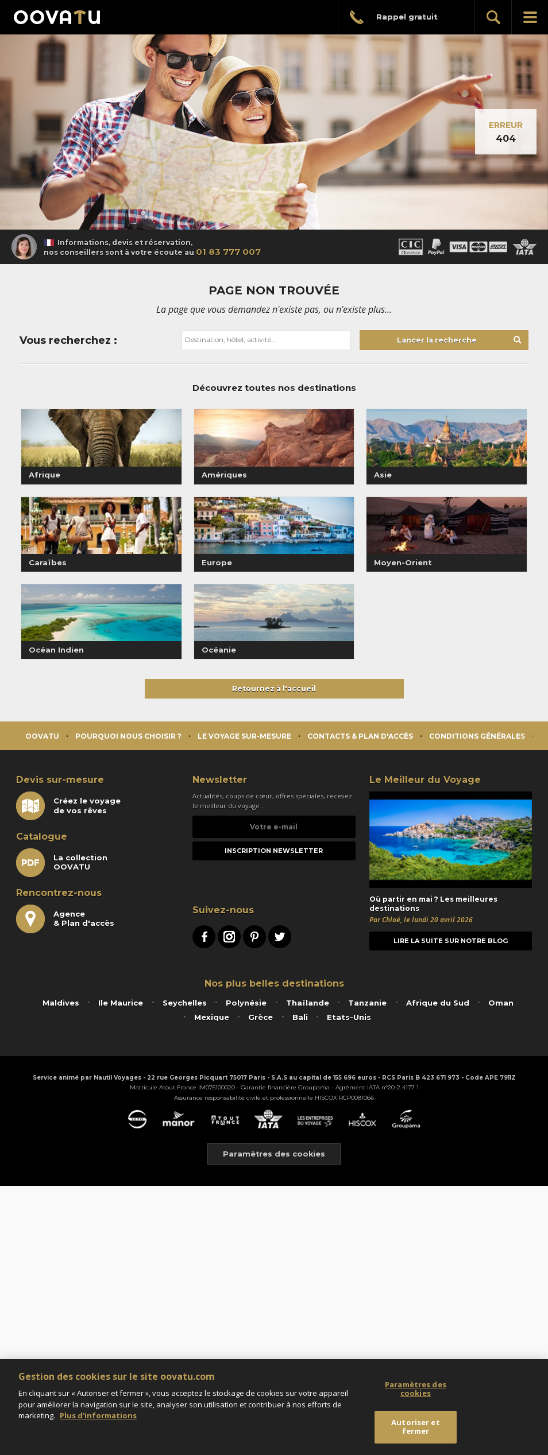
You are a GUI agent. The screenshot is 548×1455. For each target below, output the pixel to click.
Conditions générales (477, 736)
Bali (300, 1017)
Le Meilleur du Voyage (425, 779)
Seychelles (185, 1002)
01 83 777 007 (228, 251)
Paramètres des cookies (274, 1154)
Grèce (260, 1017)
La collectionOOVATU (61, 862)
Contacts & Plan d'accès (360, 736)
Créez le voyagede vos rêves (68, 805)
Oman (501, 1002)
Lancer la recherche (437, 340)
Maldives (61, 1002)
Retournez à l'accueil (274, 688)
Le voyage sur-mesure (244, 736)
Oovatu (42, 736)
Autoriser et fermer (415, 1427)
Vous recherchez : (68, 340)
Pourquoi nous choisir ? (128, 736)
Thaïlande (307, 1002)
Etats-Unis (349, 1017)
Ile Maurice (120, 1002)
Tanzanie (367, 1002)
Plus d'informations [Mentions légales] (98, 1415)
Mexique (211, 1017)
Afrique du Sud (437, 1002)
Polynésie (246, 1002)
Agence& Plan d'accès (65, 919)
